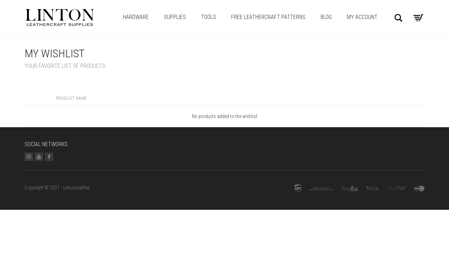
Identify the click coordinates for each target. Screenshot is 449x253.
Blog (326, 17)
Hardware (136, 17)
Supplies (175, 17)
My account (362, 17)
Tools (208, 17)
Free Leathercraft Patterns (268, 17)
